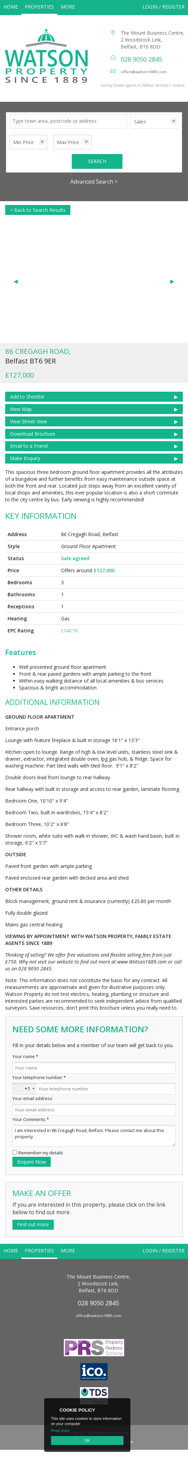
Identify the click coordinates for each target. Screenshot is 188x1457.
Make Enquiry (25, 465)
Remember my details (40, 1160)
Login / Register (163, 6)
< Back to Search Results (38, 217)
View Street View (28, 428)
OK (87, 1440)
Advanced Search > (94, 189)
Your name (25, 1064)
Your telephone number (39, 1085)
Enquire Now (31, 1169)
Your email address (32, 1106)
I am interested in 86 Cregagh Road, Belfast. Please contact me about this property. (94, 1143)
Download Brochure (32, 441)
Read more (60, 1430)
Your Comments (30, 1127)
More (68, 6)
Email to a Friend (29, 453)
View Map (21, 416)
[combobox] (25, 1095)
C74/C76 (69, 638)
